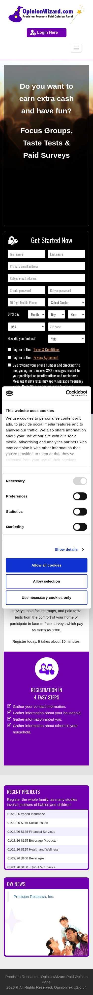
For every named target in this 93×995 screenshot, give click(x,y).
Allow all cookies (46, 565)
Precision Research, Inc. (34, 896)
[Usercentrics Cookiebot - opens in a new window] (66, 393)
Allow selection (46, 581)
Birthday (13, 314)
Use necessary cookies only (46, 597)
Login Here (47, 32)
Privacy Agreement (46, 357)
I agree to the (36, 349)
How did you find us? (21, 338)
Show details (66, 549)
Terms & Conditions (46, 349)
